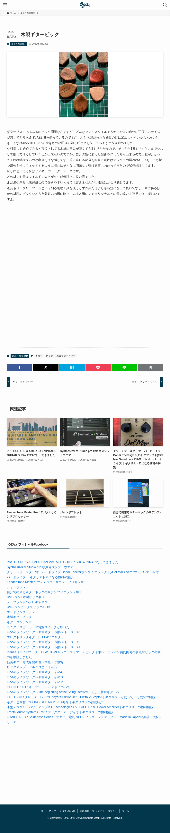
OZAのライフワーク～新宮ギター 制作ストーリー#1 (43, 647)
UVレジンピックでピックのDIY (29, 607)
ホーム (125, 811)
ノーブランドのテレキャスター (29, 602)
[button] (19, 367)
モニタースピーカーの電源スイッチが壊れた (38, 627)
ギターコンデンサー (21, 622)
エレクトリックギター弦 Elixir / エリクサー (37, 637)
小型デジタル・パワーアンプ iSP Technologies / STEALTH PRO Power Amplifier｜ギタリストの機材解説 (80, 707)
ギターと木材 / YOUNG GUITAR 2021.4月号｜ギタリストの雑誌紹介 (55, 702)
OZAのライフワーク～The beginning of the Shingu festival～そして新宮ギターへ (63, 692)
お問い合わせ (67, 811)
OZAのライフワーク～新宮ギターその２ (35, 682)
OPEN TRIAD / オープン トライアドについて (38, 687)
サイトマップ (48, 811)
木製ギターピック (66, 355)
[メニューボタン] (5, 5)
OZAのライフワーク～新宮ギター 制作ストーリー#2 (43, 642)
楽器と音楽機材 (18, 44)
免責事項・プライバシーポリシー (98, 811)
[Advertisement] (85, 241)
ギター (38, 355)
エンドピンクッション (22, 612)
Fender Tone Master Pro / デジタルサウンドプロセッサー (47, 582)
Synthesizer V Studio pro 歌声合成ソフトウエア (40, 567)
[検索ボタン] (165, 5)
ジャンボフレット (19, 587)
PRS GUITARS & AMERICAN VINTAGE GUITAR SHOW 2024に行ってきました (62, 562)
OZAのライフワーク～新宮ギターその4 (34, 672)
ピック (49, 355)
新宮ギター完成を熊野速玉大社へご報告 (35, 662)
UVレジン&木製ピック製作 (26, 597)
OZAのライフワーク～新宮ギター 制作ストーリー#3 (43, 632)
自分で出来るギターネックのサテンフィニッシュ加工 (44, 592)
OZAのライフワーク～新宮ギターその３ (35, 677)
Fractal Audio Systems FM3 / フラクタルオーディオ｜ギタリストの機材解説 (60, 712)
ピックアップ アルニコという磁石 (32, 667)
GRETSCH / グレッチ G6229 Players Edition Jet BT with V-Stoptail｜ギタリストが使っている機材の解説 (81, 697)
